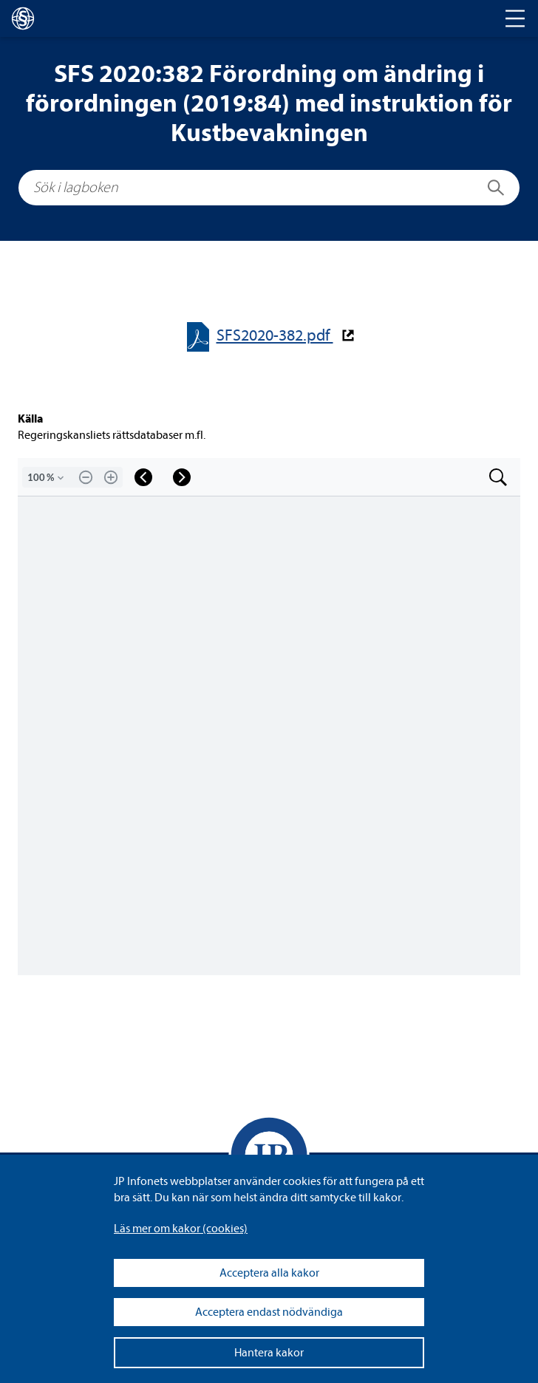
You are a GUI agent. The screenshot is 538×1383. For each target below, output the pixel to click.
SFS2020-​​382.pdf (275, 336)
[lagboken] (23, 18)
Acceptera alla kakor (269, 1273)
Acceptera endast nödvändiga (269, 1312)
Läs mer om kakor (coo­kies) (181, 1228)
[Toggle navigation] (515, 18)
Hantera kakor (269, 1352)
